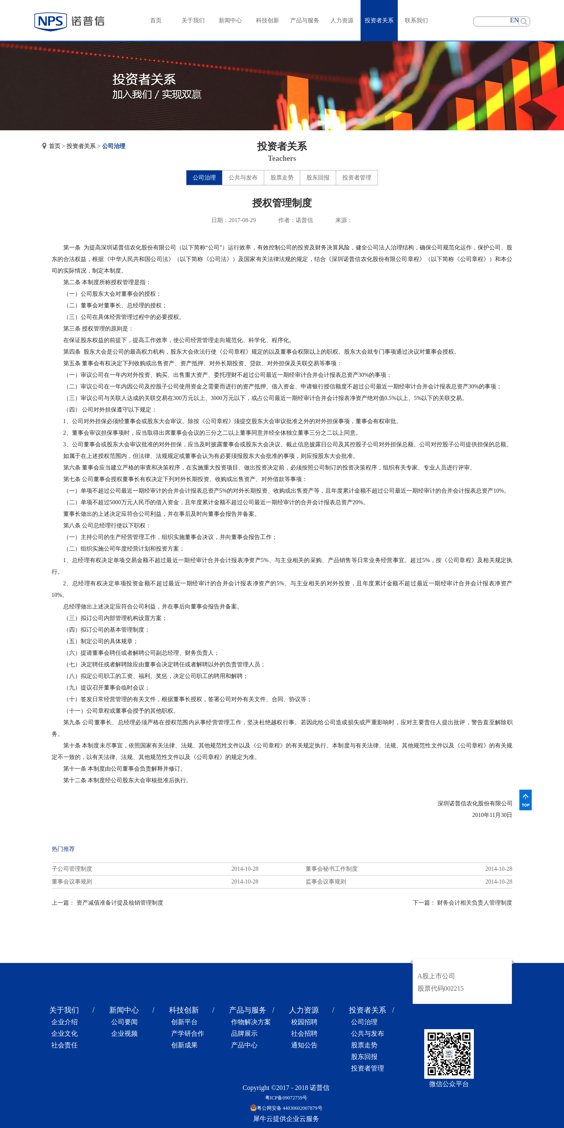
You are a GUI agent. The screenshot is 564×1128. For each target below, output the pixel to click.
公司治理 (113, 146)
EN (514, 20)
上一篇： (107, 903)
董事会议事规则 (72, 882)
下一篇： (463, 903)
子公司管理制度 (72, 869)
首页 (156, 20)
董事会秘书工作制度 (332, 869)
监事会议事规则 (326, 882)
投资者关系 (81, 146)
